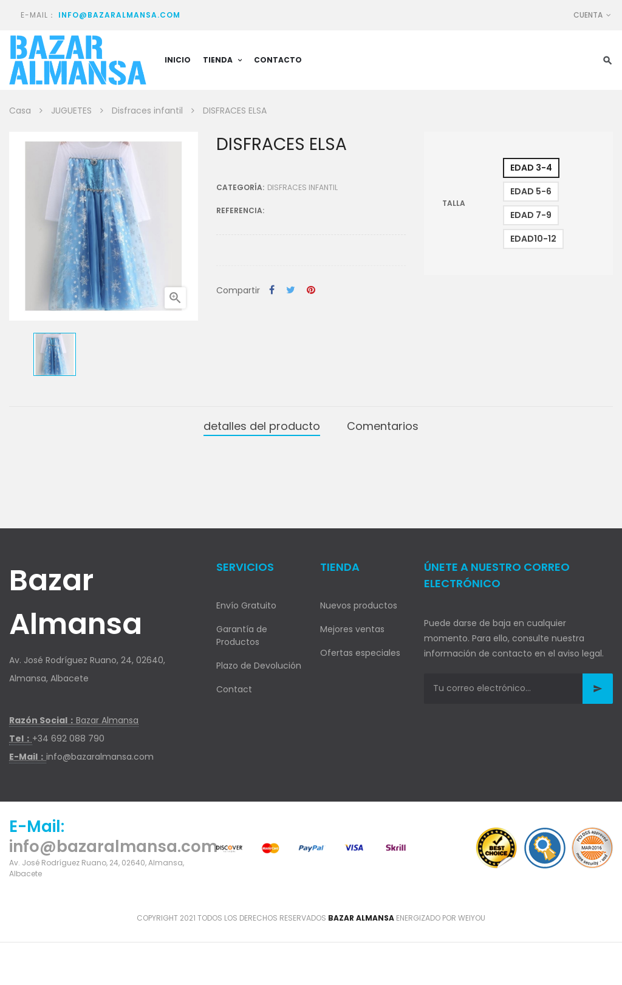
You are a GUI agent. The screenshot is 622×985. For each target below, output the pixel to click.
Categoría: (240, 187)
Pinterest (311, 290)
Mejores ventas (352, 629)
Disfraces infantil (302, 187)
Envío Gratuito (246, 605)
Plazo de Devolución (258, 666)
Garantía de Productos (241, 635)
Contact (234, 689)
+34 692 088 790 (68, 738)
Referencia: (240, 210)
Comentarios (383, 426)
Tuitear (290, 290)
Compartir (272, 290)
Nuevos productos (358, 605)
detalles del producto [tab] (261, 426)
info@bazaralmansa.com (119, 15)
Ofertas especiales (360, 653)
